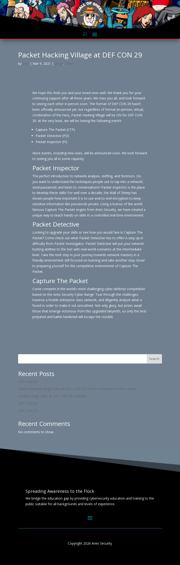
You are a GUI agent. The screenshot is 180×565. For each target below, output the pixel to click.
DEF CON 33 (27, 403)
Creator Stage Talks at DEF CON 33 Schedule (52, 396)
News (69, 63)
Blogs (59, 63)
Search (154, 358)
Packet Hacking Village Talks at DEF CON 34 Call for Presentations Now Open (77, 389)
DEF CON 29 (27, 410)
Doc (25, 63)
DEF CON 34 (27, 381)
